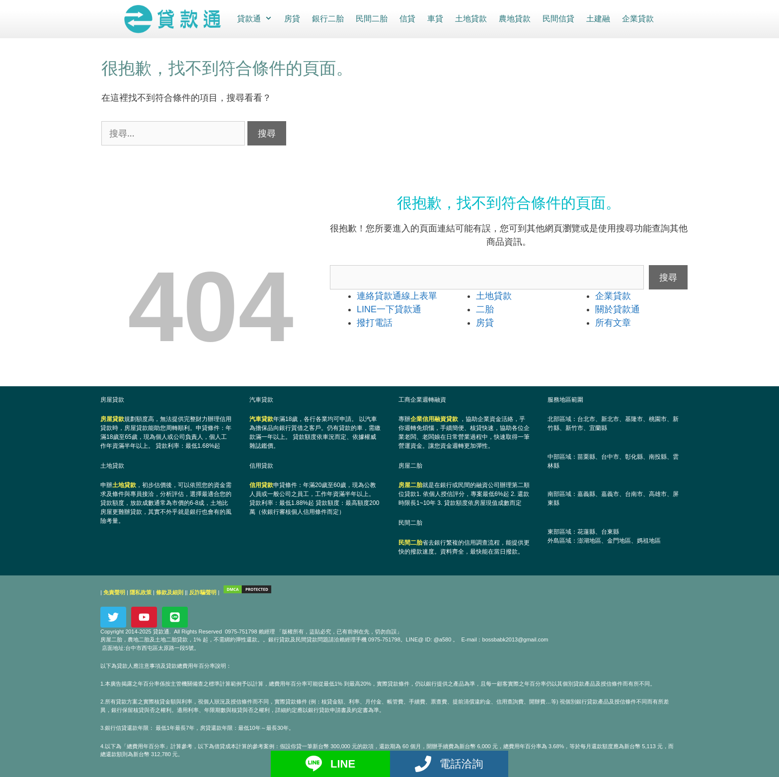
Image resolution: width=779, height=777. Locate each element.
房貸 (292, 18)
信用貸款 (261, 485)
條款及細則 (169, 592)
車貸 (435, 18)
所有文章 (613, 322)
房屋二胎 (410, 485)
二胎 (485, 309)
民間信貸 (558, 18)
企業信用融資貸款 (434, 418)
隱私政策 (141, 592)
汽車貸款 (261, 418)
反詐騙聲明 (203, 592)
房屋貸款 (112, 418)
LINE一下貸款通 (389, 309)
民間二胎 (371, 18)
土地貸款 (470, 18)
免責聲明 (114, 592)
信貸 (407, 18)
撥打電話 (374, 322)
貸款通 (257, 19)
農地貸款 (514, 18)
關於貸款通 (617, 309)
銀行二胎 (327, 18)
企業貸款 (637, 18)
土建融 (598, 18)
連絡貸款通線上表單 (397, 295)
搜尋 (668, 277)
